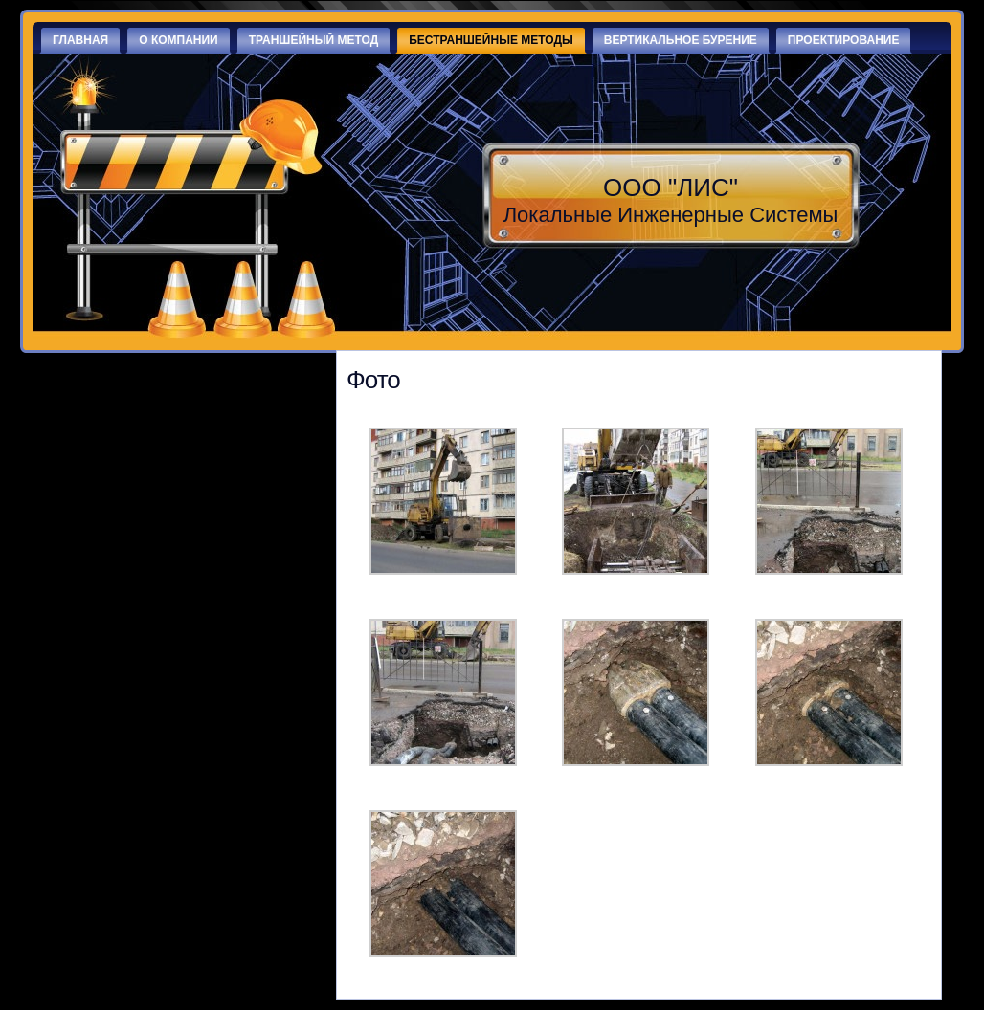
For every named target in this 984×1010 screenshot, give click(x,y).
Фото (373, 379)
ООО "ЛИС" (670, 187)
